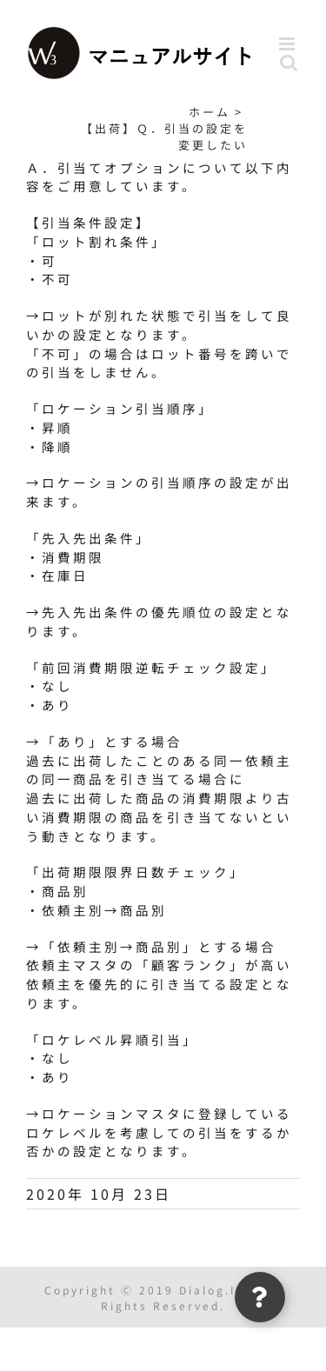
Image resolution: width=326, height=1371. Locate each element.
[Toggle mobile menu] (289, 44)
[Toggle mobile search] (290, 62)
